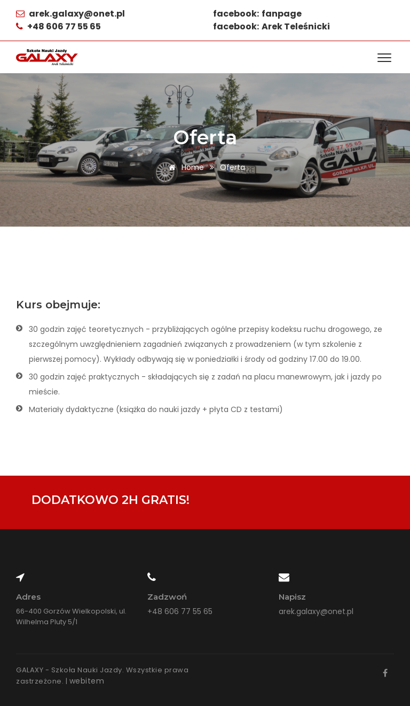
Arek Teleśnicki (296, 26)
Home (184, 167)
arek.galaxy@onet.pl (76, 13)
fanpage (282, 13)
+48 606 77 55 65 (179, 611)
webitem (87, 681)
